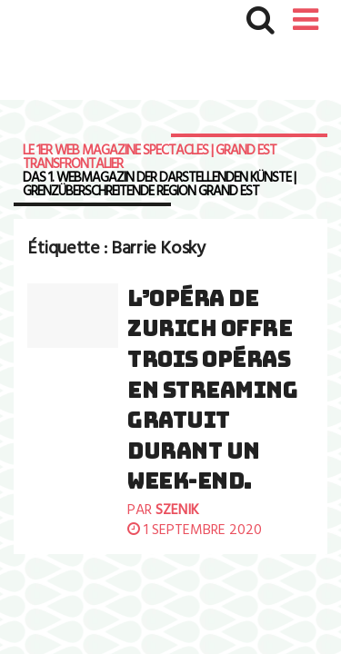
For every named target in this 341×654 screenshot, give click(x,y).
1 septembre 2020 (194, 530)
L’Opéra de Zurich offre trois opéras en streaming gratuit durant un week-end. (212, 390)
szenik (177, 510)
